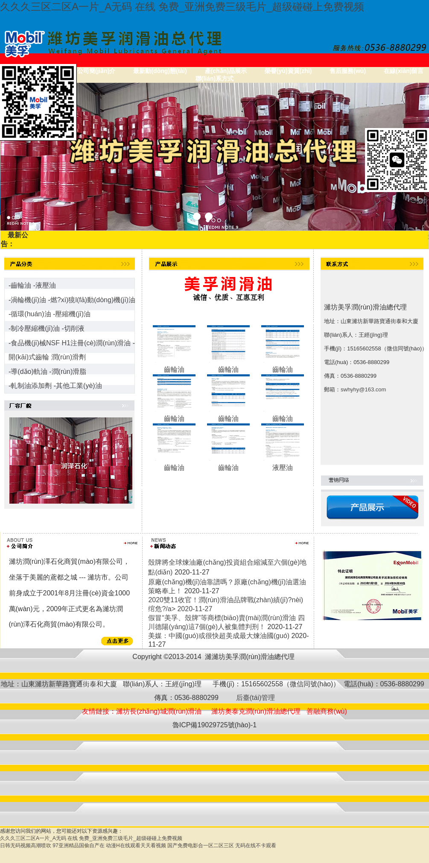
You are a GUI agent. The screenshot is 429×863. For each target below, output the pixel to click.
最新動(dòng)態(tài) (160, 70)
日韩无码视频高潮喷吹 (25, 845)
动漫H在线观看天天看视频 (136, 845)
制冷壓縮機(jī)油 (35, 328)
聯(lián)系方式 (214, 78)
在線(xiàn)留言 (403, 70)
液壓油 (45, 285)
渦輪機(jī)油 (28, 299)
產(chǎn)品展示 (226, 70)
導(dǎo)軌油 (29, 371)
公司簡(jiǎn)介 (96, 70)
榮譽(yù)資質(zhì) (288, 70)
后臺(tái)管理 (253, 697)
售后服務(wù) (348, 70)
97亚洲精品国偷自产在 (78, 845)
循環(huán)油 (31, 314)
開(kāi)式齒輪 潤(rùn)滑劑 (47, 357)
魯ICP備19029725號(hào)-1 (214, 725)
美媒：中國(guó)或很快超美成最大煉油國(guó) (218, 635)
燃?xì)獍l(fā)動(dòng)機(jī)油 (92, 299)
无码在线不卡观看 (255, 845)
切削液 (74, 328)
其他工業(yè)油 (79, 385)
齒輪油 (21, 285)
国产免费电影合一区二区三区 (200, 845)
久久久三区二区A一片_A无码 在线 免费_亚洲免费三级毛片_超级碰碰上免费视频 (182, 6)
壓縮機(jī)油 (72, 314)
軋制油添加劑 (31, 385)
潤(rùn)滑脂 (69, 371)
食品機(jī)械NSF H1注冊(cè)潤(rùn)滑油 (71, 343)
